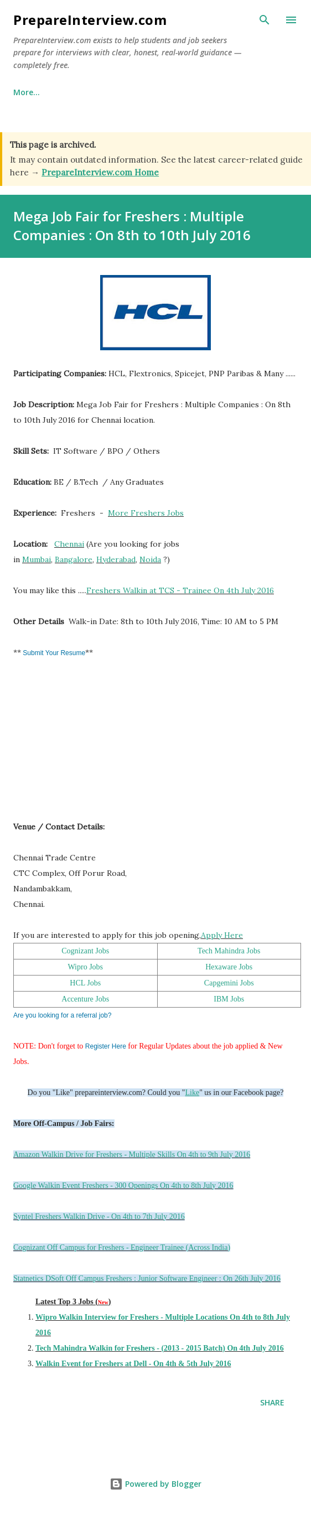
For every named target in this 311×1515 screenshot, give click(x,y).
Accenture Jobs (85, 999)
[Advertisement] (96, 745)
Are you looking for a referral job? (62, 1015)
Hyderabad (116, 559)
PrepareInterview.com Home (100, 172)
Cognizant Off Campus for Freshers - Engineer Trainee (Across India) (121, 1247)
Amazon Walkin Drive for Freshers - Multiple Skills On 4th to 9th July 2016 (131, 1154)
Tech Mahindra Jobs (229, 951)
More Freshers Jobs (146, 513)
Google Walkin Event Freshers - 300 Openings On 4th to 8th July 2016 (123, 1185)
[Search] (264, 20)
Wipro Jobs (85, 967)
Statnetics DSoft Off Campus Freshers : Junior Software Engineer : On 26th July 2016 (147, 1278)
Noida (150, 559)
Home (24, 92)
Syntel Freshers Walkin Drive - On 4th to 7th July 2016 (99, 1216)
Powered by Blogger (155, 1483)
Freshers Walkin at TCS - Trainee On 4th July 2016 (180, 590)
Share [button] (272, 1402)
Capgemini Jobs (229, 983)
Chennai (69, 544)
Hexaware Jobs (228, 967)
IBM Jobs (229, 999)
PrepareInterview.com (90, 20)
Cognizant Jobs (85, 951)
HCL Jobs (85, 983)
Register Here (105, 1046)
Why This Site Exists (103, 92)
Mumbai (36, 559)
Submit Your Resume (53, 653)
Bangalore (73, 559)
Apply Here (222, 935)
